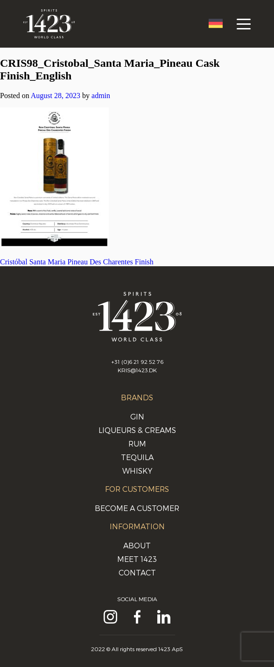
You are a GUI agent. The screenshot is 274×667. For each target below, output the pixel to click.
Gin (137, 416)
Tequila (137, 457)
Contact (137, 572)
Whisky (137, 470)
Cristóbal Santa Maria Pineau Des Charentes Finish (77, 262)
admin (100, 95)
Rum (137, 443)
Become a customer (137, 508)
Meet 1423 (137, 558)
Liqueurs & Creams (137, 430)
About (137, 545)
